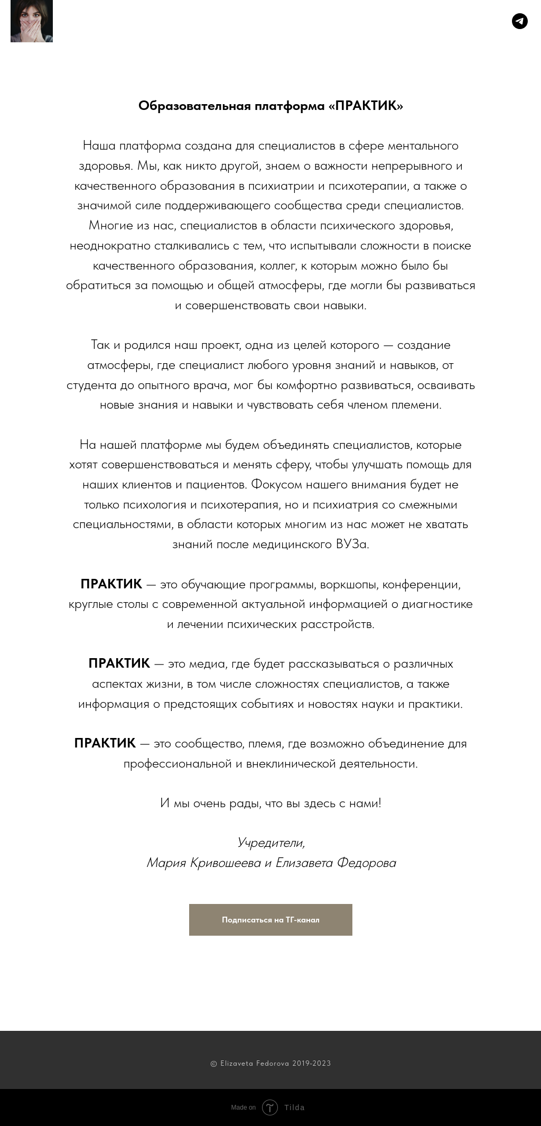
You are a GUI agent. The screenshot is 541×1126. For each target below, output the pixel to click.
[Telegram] (520, 21)
